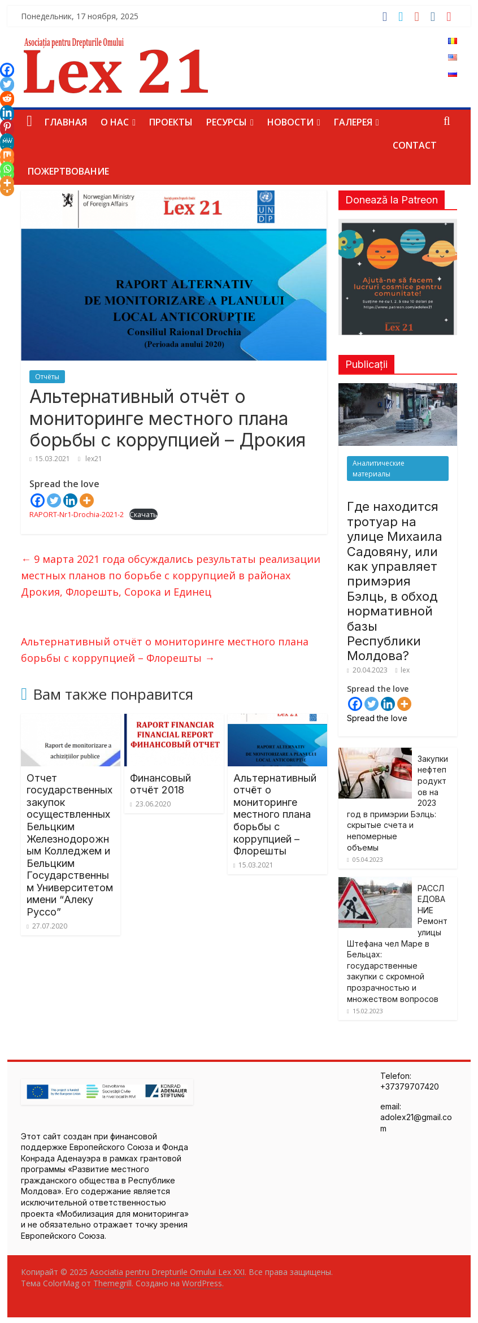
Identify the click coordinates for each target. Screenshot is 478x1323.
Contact (415, 145)
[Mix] (7, 155)
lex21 (93, 458)
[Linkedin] (70, 500)
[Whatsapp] (7, 169)
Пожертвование (68, 171)
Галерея (353, 122)
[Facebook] (38, 500)
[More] (87, 500)
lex (405, 670)
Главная (66, 122)
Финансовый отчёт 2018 (160, 784)
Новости (290, 122)
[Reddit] (7, 98)
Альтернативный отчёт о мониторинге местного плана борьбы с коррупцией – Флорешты (164, 650)
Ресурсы (226, 122)
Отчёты (47, 376)
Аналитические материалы (379, 468)
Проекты (171, 122)
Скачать (143, 514)
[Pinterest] (7, 126)
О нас (115, 122)
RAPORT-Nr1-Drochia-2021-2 (76, 514)
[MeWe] (7, 140)
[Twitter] (54, 500)
